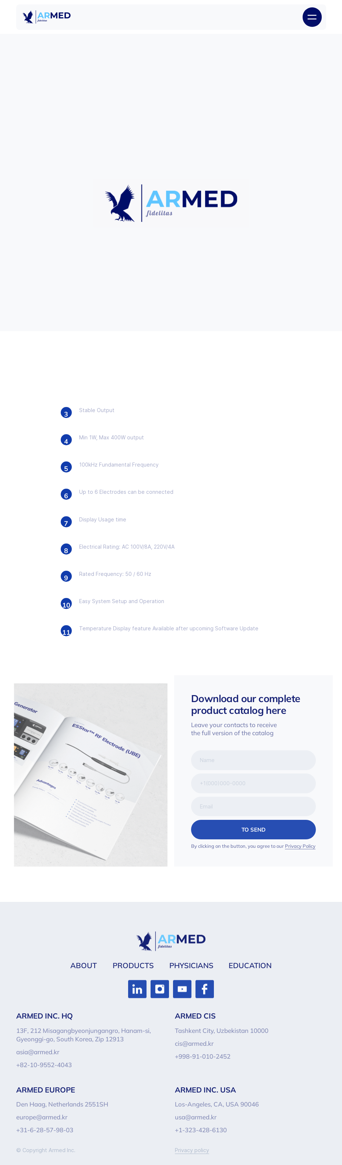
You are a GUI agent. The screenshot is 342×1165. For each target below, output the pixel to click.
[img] (46, 17)
